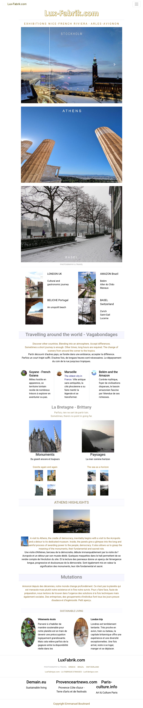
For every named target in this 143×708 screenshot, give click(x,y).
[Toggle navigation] (136, 4)
